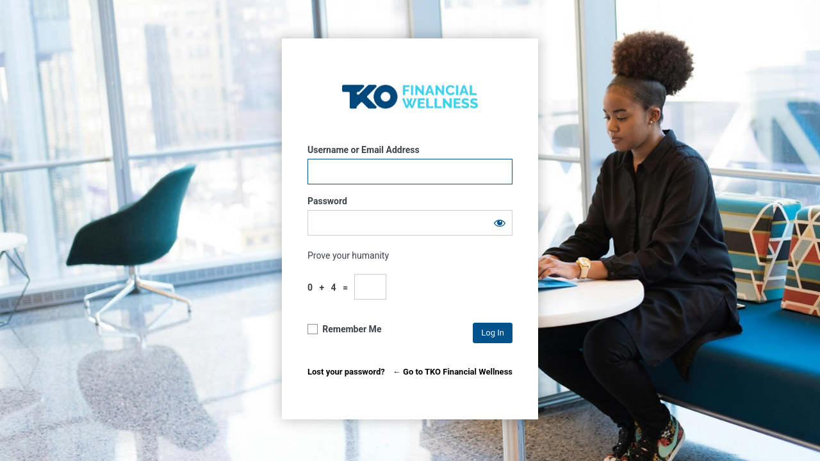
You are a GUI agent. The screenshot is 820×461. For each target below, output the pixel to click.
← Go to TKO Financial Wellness (452, 371)
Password (327, 201)
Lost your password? (346, 371)
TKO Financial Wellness (410, 96)
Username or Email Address (364, 150)
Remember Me (351, 329)
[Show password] (499, 223)
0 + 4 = (330, 287)
